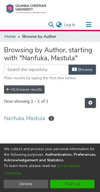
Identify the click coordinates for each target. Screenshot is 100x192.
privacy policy (68, 165)
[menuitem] (58, 25)
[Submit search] (51, 25)
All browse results (24, 89)
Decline (25, 183)
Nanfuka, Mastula (24, 118)
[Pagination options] (90, 103)
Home (10, 36)
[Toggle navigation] (88, 25)
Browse (82, 70)
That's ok (72, 183)
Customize (12, 173)
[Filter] (36, 70)
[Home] (26, 8)
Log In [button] (70, 25)
